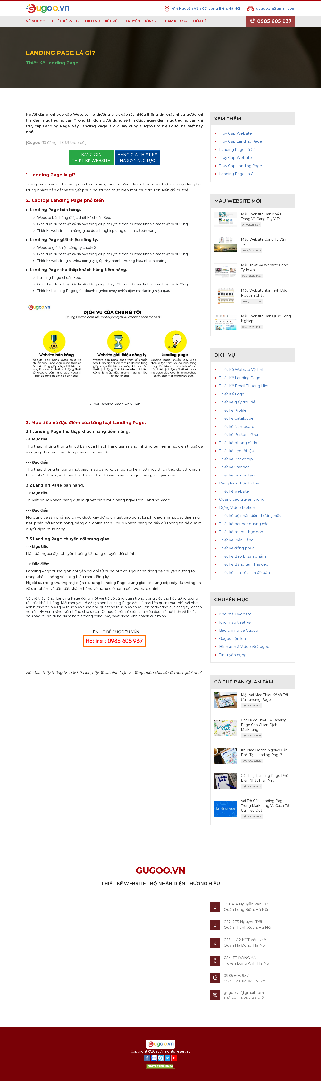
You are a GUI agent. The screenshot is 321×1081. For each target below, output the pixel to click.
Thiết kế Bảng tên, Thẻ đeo (243, 564)
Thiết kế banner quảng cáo (244, 523)
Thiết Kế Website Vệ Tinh (241, 369)
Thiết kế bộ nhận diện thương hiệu (250, 515)
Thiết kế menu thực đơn (241, 531)
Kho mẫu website (235, 614)
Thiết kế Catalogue (236, 418)
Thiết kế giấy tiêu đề (237, 402)
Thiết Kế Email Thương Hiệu (244, 385)
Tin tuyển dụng (233, 654)
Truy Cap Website (235, 157)
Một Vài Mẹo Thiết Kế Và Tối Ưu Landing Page (264, 697)
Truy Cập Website (235, 133)
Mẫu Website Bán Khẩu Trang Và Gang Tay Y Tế (261, 216)
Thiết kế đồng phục (237, 548)
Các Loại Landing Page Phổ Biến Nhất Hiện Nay (264, 778)
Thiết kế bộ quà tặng (238, 475)
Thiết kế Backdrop (236, 459)
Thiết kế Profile (233, 410)
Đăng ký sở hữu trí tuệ (239, 483)
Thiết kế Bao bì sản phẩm (242, 556)
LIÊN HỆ (200, 21)
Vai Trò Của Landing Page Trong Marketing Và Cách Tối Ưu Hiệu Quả (265, 806)
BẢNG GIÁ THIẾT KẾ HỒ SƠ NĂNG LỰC (137, 158)
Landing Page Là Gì (237, 149)
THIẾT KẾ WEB (64, 21)
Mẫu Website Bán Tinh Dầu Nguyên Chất (264, 293)
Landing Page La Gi (236, 173)
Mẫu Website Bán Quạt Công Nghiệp (266, 318)
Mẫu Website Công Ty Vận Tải (263, 241)
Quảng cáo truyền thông (241, 499)
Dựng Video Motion (237, 507)
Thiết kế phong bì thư (239, 442)
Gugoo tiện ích (232, 638)
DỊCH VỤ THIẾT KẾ (101, 21)
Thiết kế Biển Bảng (236, 540)
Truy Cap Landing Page (240, 165)
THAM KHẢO (174, 21)
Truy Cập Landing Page (240, 141)
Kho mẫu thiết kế (235, 622)
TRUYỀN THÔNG (139, 21)
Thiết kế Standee (234, 467)
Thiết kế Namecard (236, 426)
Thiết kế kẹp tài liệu (236, 450)
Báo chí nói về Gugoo (238, 630)
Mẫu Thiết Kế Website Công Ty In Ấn (264, 267)
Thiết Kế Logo (231, 394)
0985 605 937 (271, 21)
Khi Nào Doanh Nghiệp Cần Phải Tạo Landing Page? (264, 752)
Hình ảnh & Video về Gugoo (244, 646)
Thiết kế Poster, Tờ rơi (238, 434)
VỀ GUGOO (35, 21)
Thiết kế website (234, 491)
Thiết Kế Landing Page (52, 63)
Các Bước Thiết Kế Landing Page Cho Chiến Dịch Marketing (264, 725)
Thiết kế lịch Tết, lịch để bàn (244, 572)
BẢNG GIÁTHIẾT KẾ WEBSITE (91, 158)
